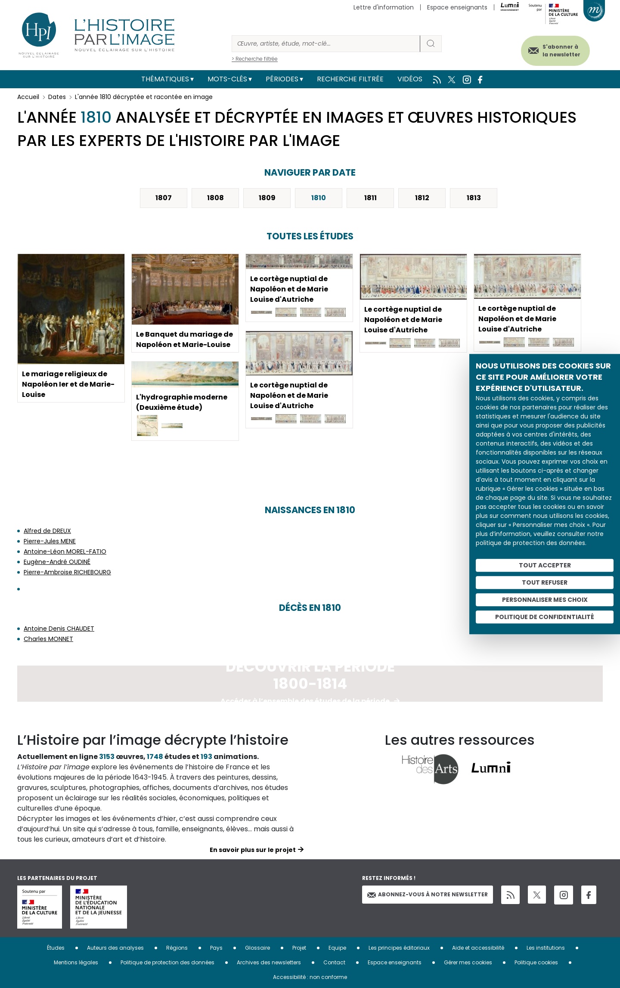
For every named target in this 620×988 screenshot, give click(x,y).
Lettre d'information (383, 7)
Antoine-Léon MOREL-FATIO (65, 551)
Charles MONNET (48, 639)
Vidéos (409, 79)
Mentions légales (76, 962)
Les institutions (546, 947)
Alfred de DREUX (47, 531)
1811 (370, 198)
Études (56, 947)
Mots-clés (227, 79)
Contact (334, 962)
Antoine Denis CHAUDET (59, 628)
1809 (267, 198)
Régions (177, 947)
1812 (422, 198)
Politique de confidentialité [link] (544, 617)
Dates (57, 97)
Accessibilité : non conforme (310, 977)
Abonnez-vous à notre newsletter (427, 894)
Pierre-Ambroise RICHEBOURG (67, 572)
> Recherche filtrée (255, 58)
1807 (163, 198)
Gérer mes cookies (468, 962)
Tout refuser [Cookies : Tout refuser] (544, 582)
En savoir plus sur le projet (253, 850)
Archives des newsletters (269, 962)
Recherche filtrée (350, 79)
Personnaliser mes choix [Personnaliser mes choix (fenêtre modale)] (545, 599)
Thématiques (165, 79)
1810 (318, 198)
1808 (215, 198)
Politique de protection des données (167, 962)
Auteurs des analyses (115, 947)
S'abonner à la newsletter (561, 50)
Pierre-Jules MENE (50, 541)
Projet (299, 947)
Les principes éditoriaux (399, 947)
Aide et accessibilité (478, 947)
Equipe (337, 947)
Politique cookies (536, 962)
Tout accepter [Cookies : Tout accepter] (545, 565)
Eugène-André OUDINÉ (57, 561)
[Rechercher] (326, 43)
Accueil (28, 97)
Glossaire (257, 947)
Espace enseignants (457, 7)
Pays (216, 947)
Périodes (282, 79)
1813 (474, 198)
